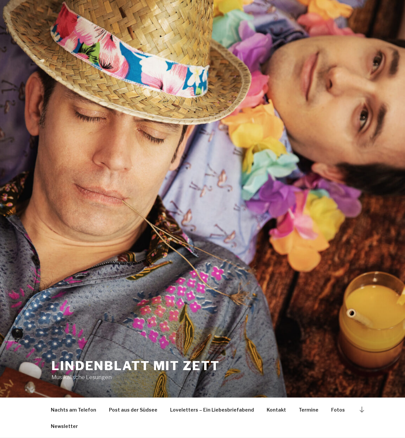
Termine (308, 410)
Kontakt (276, 410)
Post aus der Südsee (133, 410)
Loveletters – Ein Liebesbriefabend (212, 410)
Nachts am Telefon (73, 410)
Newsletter (64, 426)
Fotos (338, 410)
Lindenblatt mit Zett (135, 365)
